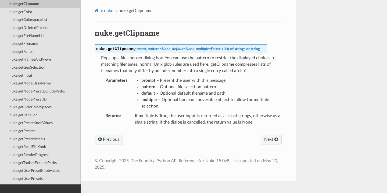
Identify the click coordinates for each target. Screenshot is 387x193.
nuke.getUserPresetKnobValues (34, 171)
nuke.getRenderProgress (29, 155)
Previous (108, 139)
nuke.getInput (20, 75)
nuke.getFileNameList (27, 36)
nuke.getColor (20, 12)
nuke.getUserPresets (26, 179)
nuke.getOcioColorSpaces (30, 107)
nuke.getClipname (24, 4)
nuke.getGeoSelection (27, 67)
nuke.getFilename (23, 44)
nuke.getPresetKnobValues (31, 123)
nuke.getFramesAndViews (30, 59)
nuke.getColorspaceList (28, 20)
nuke (108, 11)
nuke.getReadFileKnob (27, 147)
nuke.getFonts (21, 52)
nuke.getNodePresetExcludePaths (37, 91)
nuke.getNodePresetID (28, 99)
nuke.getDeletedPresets (28, 28)
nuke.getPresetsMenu (27, 139)
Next (271, 139)
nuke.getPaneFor (23, 115)
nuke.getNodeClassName (30, 83)
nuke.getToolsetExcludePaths (33, 163)
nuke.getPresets (22, 131)
